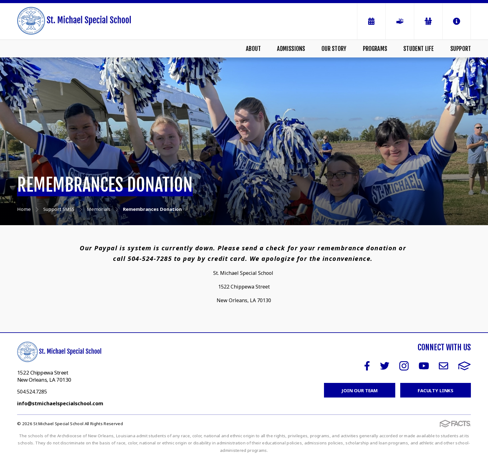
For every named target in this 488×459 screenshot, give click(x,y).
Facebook (367, 365)
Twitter (384, 365)
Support (460, 48)
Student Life (418, 48)
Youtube (424, 365)
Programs (375, 48)
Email (443, 365)
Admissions (291, 48)
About (253, 48)
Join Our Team (359, 390)
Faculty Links (435, 390)
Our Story (334, 48)
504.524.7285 (32, 391)
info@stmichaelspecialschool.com (60, 403)
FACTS (464, 365)
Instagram (404, 365)
